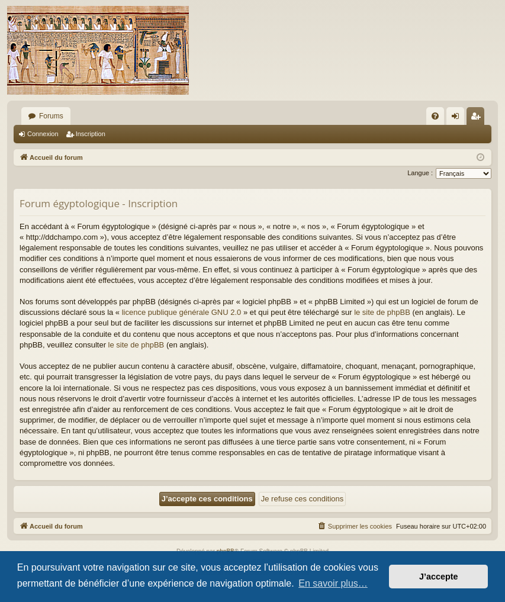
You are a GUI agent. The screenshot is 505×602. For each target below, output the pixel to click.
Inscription (90, 133)
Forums (51, 116)
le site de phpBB (382, 312)
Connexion (43, 133)
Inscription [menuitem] (478, 118)
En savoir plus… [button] (333, 583)
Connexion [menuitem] (458, 118)
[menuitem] (435, 116)
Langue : (420, 172)
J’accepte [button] (438, 576)
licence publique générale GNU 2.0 (182, 312)
